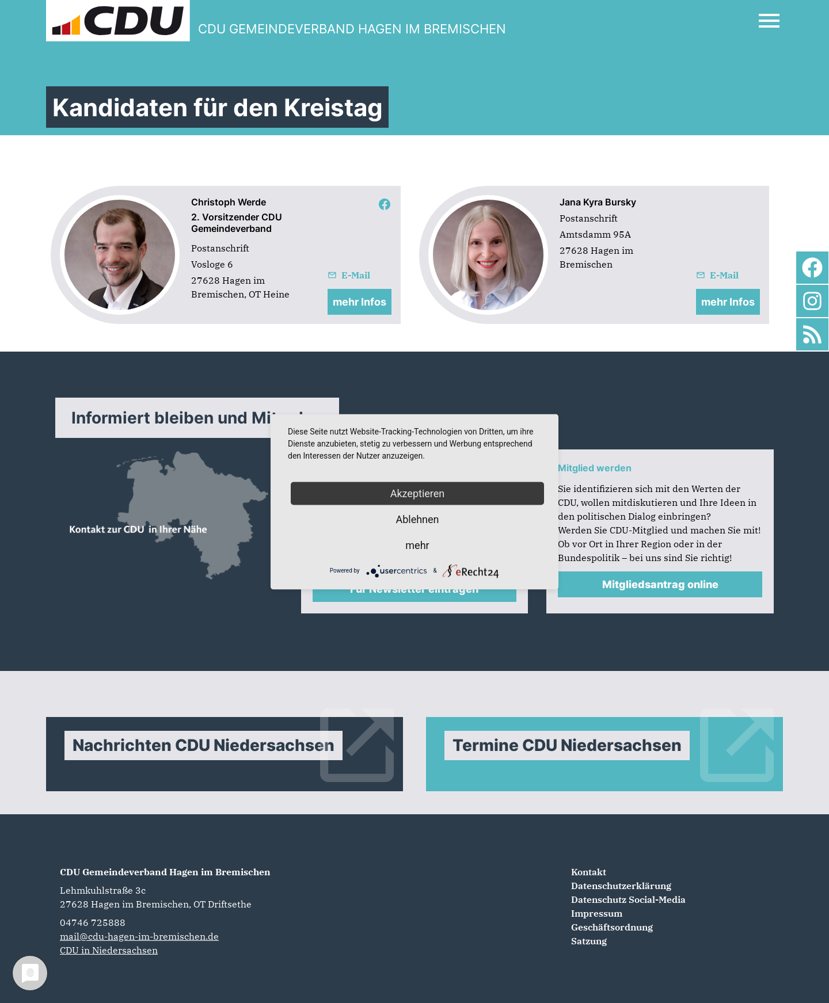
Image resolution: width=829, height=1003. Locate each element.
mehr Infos (359, 302)
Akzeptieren (417, 493)
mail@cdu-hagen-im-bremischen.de (139, 936)
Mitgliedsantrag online (660, 584)
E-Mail (349, 275)
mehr (417, 545)
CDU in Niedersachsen (109, 950)
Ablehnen (417, 519)
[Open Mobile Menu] (769, 21)
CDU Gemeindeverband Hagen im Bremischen (165, 872)
